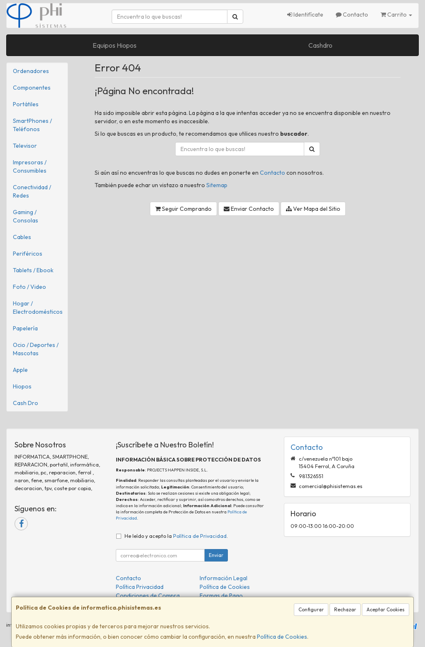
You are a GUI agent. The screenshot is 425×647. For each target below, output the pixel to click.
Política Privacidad (140, 587)
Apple (20, 370)
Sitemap (216, 185)
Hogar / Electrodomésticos (38, 307)
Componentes (32, 87)
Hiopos (22, 386)
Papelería (25, 328)
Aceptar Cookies (385, 609)
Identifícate (305, 14)
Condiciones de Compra (148, 595)
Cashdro (320, 45)
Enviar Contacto (249, 208)
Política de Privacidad (200, 535)
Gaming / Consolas (25, 216)
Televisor (25, 145)
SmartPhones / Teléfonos (32, 125)
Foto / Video (29, 287)
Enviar (216, 555)
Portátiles (26, 104)
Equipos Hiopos (115, 45)
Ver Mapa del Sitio (313, 208)
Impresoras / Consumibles (29, 166)
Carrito (396, 14)
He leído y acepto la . (176, 535)
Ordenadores (31, 71)
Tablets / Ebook (33, 270)
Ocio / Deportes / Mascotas (36, 349)
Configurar (311, 609)
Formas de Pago (221, 595)
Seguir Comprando (183, 208)
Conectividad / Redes (32, 191)
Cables (22, 237)
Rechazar (345, 609)
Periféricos (27, 253)
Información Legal (223, 578)
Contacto (352, 14)
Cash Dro (25, 403)
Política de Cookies (282, 636)
